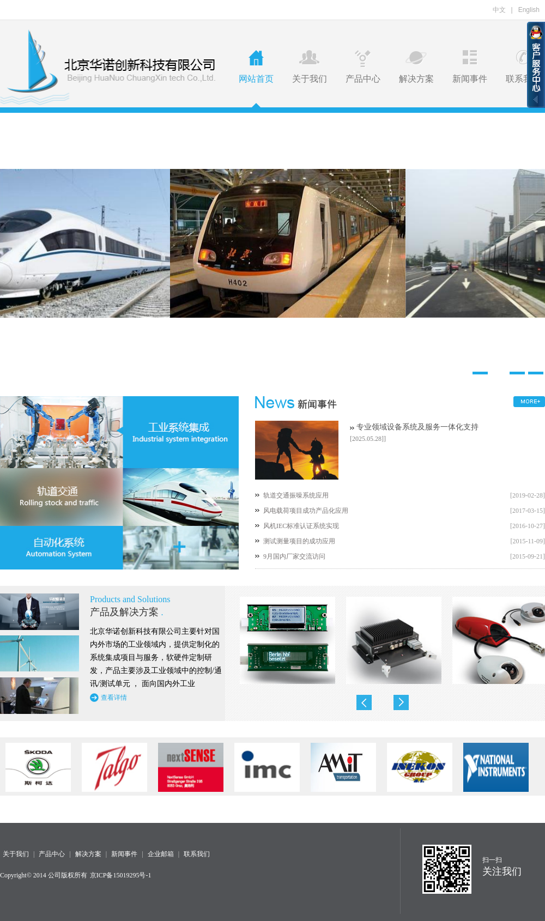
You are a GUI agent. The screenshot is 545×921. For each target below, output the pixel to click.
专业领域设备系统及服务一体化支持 (417, 426)
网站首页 (256, 66)
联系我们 (523, 66)
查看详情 (114, 697)
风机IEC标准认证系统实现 (301, 526)
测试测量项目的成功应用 (299, 541)
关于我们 (309, 66)
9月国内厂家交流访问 (294, 556)
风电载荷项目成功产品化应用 (305, 510)
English (529, 10)
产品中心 (363, 66)
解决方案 (416, 66)
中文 (499, 10)
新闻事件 (470, 66)
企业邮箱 (161, 854)
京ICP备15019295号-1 (121, 875)
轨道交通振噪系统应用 (296, 495)
